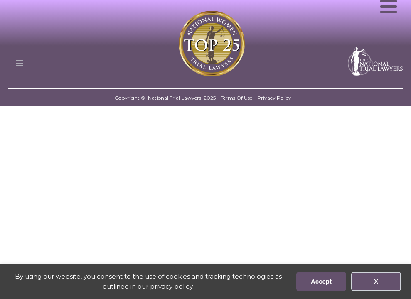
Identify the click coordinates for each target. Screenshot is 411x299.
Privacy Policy (274, 98)
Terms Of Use (236, 98)
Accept (321, 281)
